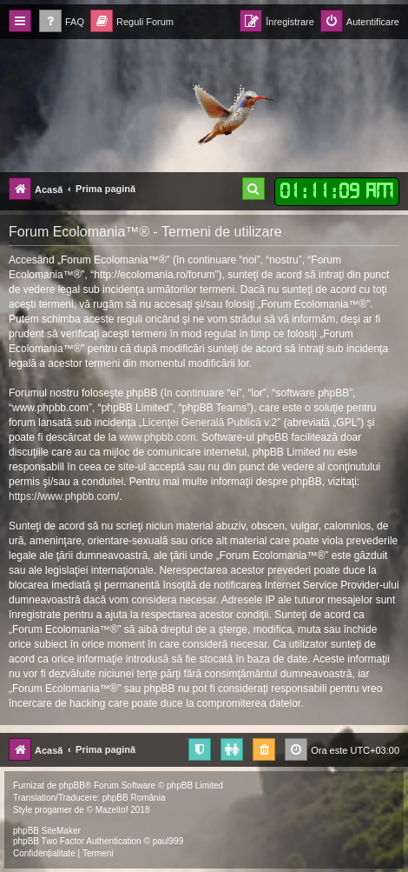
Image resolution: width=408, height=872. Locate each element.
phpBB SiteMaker (47, 830)
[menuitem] (61, 22)
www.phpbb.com (157, 437)
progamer (53, 810)
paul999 (168, 841)
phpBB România (134, 797)
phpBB (72, 785)
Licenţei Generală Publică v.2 (209, 422)
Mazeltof (111, 810)
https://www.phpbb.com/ (64, 496)
